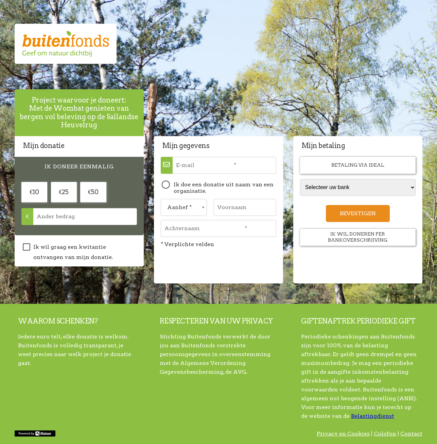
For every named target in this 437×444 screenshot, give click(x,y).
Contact (411, 433)
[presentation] (79, 167)
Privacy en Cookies (343, 433)
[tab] (79, 167)
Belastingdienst (372, 416)
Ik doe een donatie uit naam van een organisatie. (224, 188)
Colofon (385, 433)
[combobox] (184, 207)
